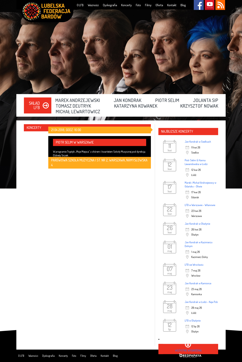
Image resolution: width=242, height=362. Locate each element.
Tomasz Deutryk (73, 106)
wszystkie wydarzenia (188, 350)
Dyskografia (110, 5)
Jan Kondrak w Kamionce (198, 283)
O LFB (80, 5)
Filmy (148, 5)
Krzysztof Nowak (199, 106)
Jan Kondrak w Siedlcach (198, 141)
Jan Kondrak (127, 100)
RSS (220, 5)
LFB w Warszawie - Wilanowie (200, 205)
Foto (138, 5)
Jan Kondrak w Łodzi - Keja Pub (201, 301)
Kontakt (171, 5)
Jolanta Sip (205, 100)
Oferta (159, 5)
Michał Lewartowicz (78, 111)
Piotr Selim (167, 100)
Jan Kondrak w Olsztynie (197, 223)
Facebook (199, 5)
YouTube (209, 5)
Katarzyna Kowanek (135, 106)
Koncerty (126, 5)
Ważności (93, 5)
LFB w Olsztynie (192, 320)
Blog (183, 5)
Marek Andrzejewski (77, 100)
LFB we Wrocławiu (194, 264)
